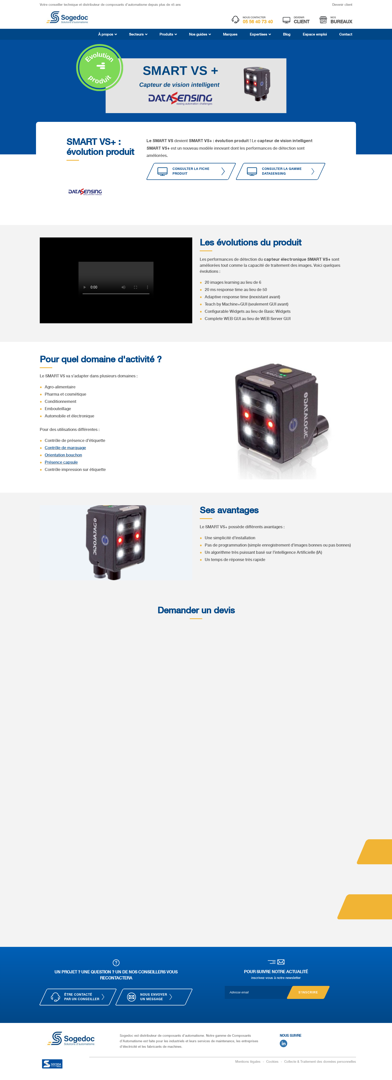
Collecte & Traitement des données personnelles (320, 1061)
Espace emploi (315, 34)
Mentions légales (248, 1061)
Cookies (273, 1061)
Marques (230, 34)
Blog (286, 34)
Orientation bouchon (63, 455)
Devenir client (342, 5)
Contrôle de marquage (65, 447)
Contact (345, 34)
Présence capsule (61, 462)
